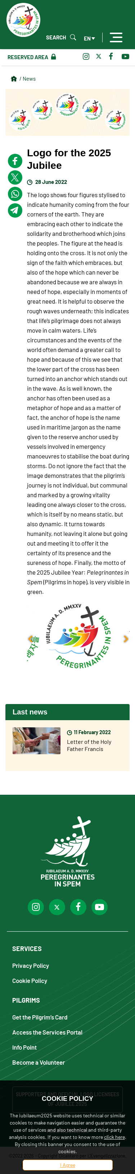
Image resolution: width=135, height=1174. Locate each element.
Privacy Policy (30, 965)
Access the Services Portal (47, 1032)
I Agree (67, 1165)
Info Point (24, 1047)
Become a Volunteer (38, 1062)
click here (114, 1137)
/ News (27, 78)
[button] (78, 636)
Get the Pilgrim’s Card (40, 1017)
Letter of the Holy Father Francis (89, 745)
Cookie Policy (29, 980)
